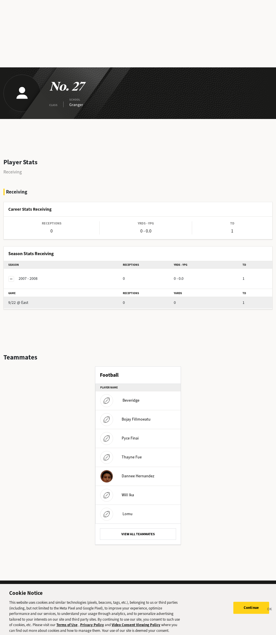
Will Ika (117, 495)
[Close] (269, 613)
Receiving (12, 172)
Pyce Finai (119, 438)
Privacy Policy (92, 628)
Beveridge (119, 400)
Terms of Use (67, 628)
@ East (18, 302)
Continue (251, 611)
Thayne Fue (121, 457)
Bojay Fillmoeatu (125, 419)
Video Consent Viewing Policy (136, 628)
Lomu (116, 514)
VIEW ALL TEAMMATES (138, 534)
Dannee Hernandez (127, 476)
